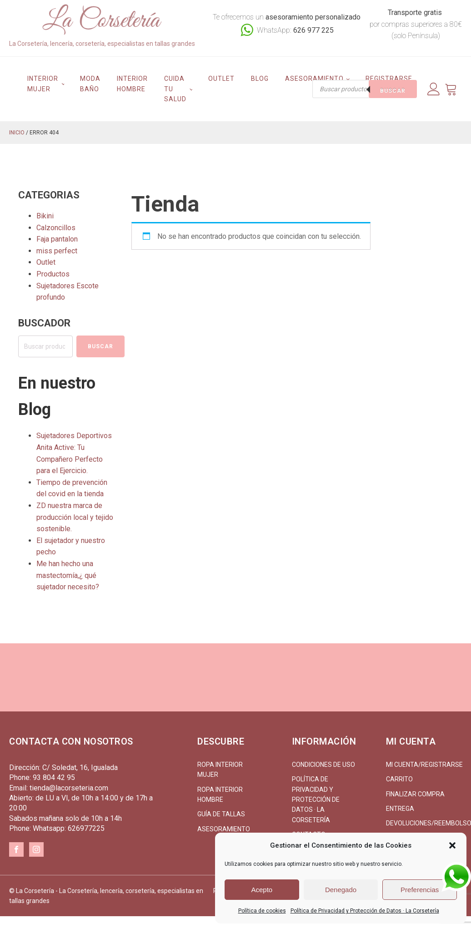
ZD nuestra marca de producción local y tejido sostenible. (74, 517)
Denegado (340, 889)
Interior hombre (132, 83)
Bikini (45, 216)
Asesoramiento (314, 78)
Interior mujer (42, 83)
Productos (53, 274)
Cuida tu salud (175, 89)
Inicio (17, 132)
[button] (452, 845)
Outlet (221, 78)
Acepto (261, 889)
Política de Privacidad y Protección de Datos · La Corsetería (365, 911)
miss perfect (56, 251)
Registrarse (389, 78)
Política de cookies (262, 911)
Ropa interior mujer (220, 769)
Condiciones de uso (323, 764)
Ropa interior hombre (220, 794)
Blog (260, 78)
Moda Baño (90, 83)
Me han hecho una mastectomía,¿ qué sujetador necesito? (67, 575)
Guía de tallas (221, 814)
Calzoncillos (55, 227)
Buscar (393, 91)
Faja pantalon (57, 239)
